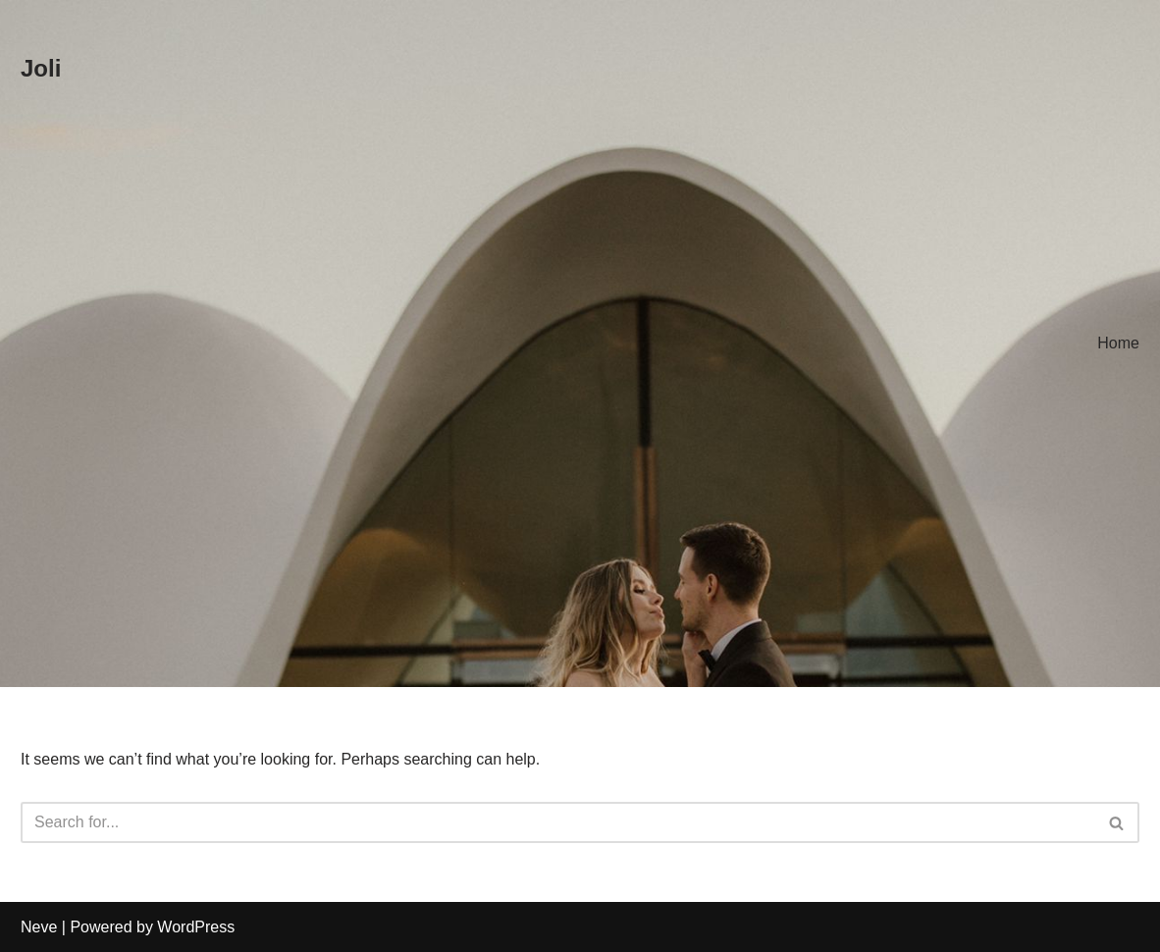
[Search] (558, 822)
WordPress (196, 927)
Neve (39, 927)
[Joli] (41, 69)
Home (1118, 343)
